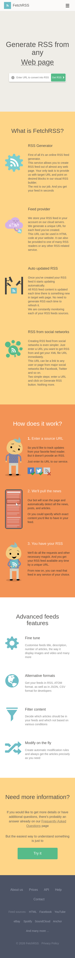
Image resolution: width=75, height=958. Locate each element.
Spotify (27, 921)
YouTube (59, 911)
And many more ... (37, 930)
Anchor (57, 921)
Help (58, 889)
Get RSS (58, 77)
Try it (37, 853)
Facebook (45, 911)
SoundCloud (42, 921)
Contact (38, 899)
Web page (37, 62)
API (46, 889)
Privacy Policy (50, 943)
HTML (33, 911)
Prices (33, 889)
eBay (17, 921)
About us (16, 889)
